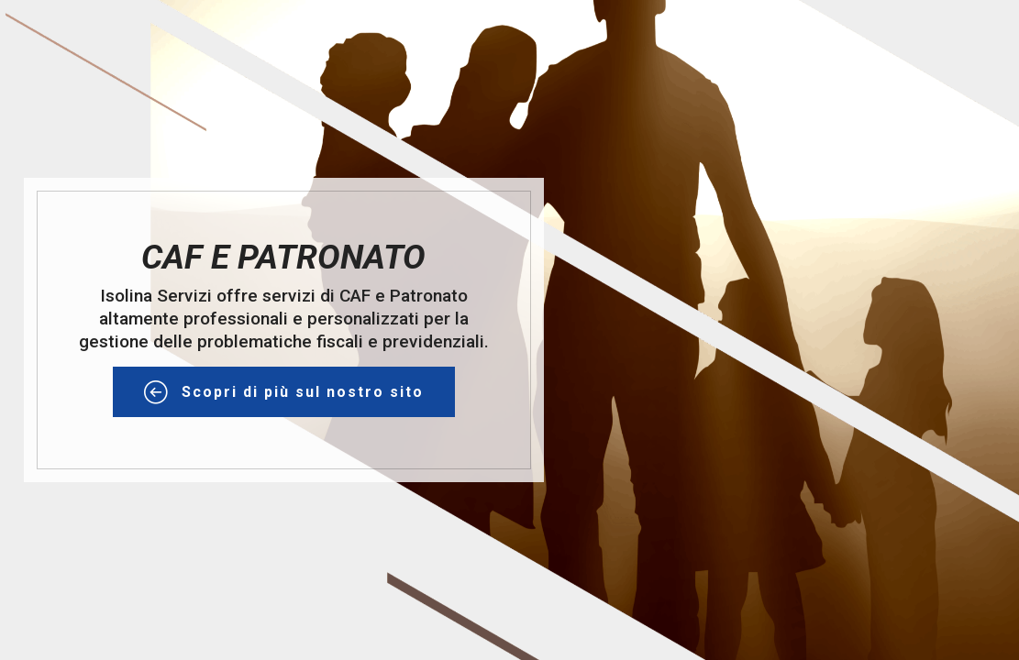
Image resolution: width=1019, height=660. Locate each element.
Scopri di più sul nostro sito (284, 392)
